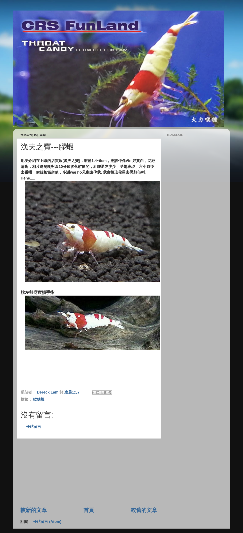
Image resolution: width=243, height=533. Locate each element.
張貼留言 (33, 427)
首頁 (89, 510)
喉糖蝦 (39, 399)
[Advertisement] (88, 472)
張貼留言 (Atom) (47, 522)
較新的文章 (33, 510)
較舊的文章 (144, 510)
